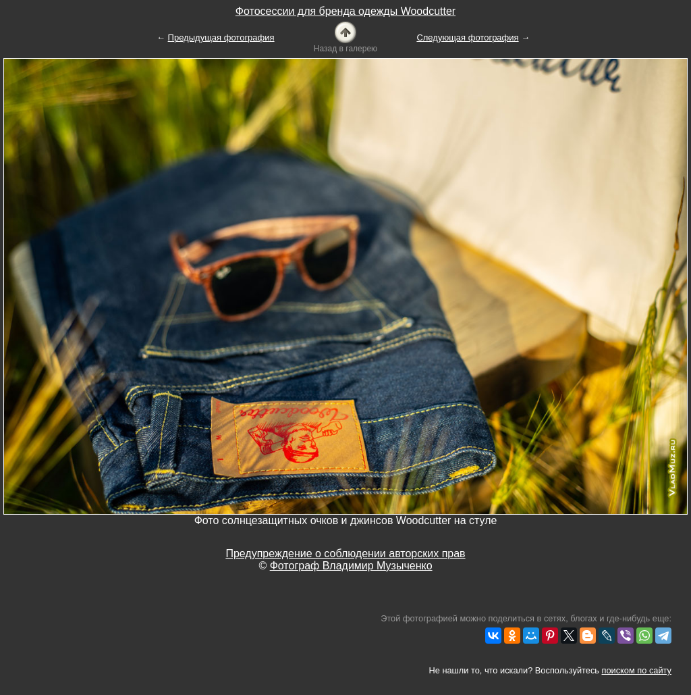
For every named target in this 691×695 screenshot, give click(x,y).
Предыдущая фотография (221, 37)
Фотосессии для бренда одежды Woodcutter (345, 11)
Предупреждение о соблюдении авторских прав (345, 553)
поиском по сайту (636, 670)
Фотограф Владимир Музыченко (351, 565)
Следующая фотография (467, 37)
